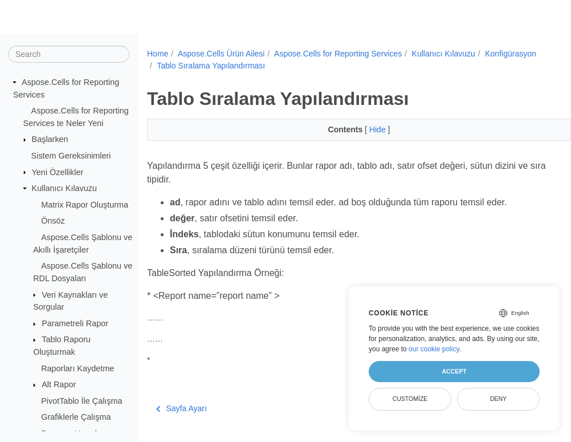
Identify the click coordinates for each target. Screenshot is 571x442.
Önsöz (53, 220)
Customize (410, 398)
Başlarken (50, 139)
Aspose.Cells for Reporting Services (338, 53)
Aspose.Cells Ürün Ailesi (221, 53)
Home (157, 53)
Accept (454, 371)
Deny (498, 398)
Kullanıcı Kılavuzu (64, 188)
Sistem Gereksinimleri (71, 155)
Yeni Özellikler (58, 171)
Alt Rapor (59, 384)
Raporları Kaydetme (77, 367)
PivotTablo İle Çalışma (81, 400)
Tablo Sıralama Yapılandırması (272, 65)
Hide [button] (363, 129)
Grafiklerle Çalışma (76, 416)
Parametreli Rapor (75, 323)
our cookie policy (434, 349)
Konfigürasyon (182, 65)
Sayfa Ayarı (181, 408)
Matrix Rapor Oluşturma (84, 204)
